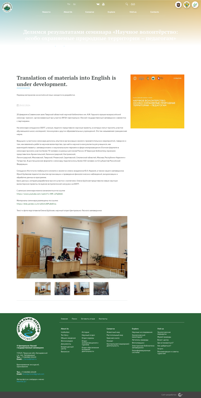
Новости (46, 12)
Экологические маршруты (164, 333)
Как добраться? (164, 345)
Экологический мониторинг (138, 336)
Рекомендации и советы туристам (168, 352)
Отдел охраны (88, 338)
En (74, 4)
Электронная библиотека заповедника (143, 346)
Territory (64, 335)
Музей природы (164, 337)
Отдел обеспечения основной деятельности (90, 349)
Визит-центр (163, 340)
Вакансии (65, 351)
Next (121, 272)
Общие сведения (68, 338)
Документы (66, 344)
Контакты (103, 319)
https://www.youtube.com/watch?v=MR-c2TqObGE (40, 194)
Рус (68, 4)
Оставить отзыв (88, 319)
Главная (64, 319)
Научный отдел (88, 335)
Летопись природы (140, 340)
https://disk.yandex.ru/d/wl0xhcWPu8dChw (36, 204)
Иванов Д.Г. (22, 381)
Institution (65, 332)
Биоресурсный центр (67, 348)
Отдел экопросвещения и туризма (90, 343)
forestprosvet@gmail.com (33, 374)
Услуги (160, 348)
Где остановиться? (165, 343)
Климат (110, 341)
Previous (113, 272)
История (85, 332)
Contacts (154, 12)
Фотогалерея (67, 341)
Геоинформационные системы (141, 351)
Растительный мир (115, 335)
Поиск (74, 319)
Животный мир (113, 332)
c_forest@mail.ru (30, 359)
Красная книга (113, 338)
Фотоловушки (138, 343)
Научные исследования (142, 332)
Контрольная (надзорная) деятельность (118, 345)
